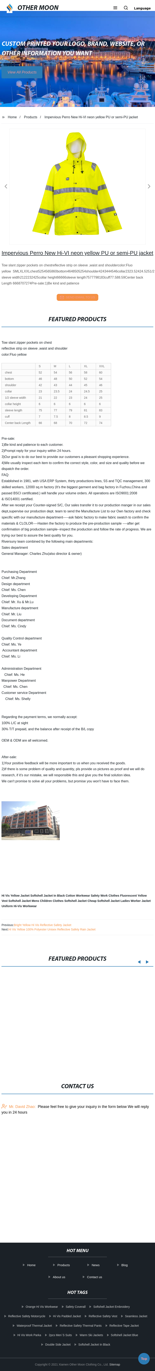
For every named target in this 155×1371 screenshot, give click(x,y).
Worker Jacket (141, 901)
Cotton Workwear (78, 895)
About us (64, 1277)
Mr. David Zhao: (18, 1153)
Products (30, 117)
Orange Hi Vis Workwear (36, 1306)
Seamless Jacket (131, 1316)
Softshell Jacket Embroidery (106, 1306)
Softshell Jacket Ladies (113, 901)
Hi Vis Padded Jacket (62, 1316)
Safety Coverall (70, 1306)
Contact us (100, 1277)
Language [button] (142, 8)
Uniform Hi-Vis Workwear (19, 906)
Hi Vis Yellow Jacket (15, 895)
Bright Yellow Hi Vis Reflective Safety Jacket (42, 925)
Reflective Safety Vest (97, 1316)
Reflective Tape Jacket (119, 1325)
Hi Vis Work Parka (24, 1335)
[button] (115, 8)
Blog (130, 1265)
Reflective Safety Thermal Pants (75, 1325)
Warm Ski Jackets (86, 1335)
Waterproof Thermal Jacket (29, 1325)
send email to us (77, 297)
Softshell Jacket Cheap (80, 901)
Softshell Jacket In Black (47, 895)
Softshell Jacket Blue (119, 1335)
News (101, 1265)
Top (144, 1358)
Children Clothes (51, 901)
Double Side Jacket (53, 1344)
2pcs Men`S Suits (55, 1335)
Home (12, 117)
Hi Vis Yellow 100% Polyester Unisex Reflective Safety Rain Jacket (52, 929)
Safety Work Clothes (105, 895)
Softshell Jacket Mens (23, 901)
